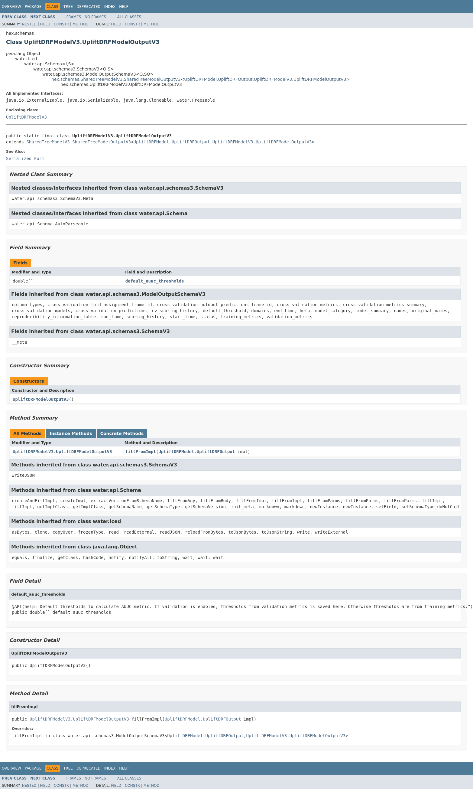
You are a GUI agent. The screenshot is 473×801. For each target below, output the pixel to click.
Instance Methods (71, 433)
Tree (68, 7)
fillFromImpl (140, 451)
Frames (73, 17)
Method (81, 24)
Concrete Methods (122, 433)
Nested (29, 24)
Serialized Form (25, 158)
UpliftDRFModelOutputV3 (41, 399)
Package (33, 7)
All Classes (129, 17)
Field (45, 24)
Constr (61, 24)
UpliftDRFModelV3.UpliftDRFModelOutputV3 (300, 79)
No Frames (95, 17)
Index (110, 7)
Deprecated (88, 7)
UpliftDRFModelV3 (26, 117)
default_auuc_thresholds (154, 281)
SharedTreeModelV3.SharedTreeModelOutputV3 (78, 141)
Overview (11, 7)
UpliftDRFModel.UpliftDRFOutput (218, 79)
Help (123, 7)
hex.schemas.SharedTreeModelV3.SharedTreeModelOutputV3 (115, 79)
